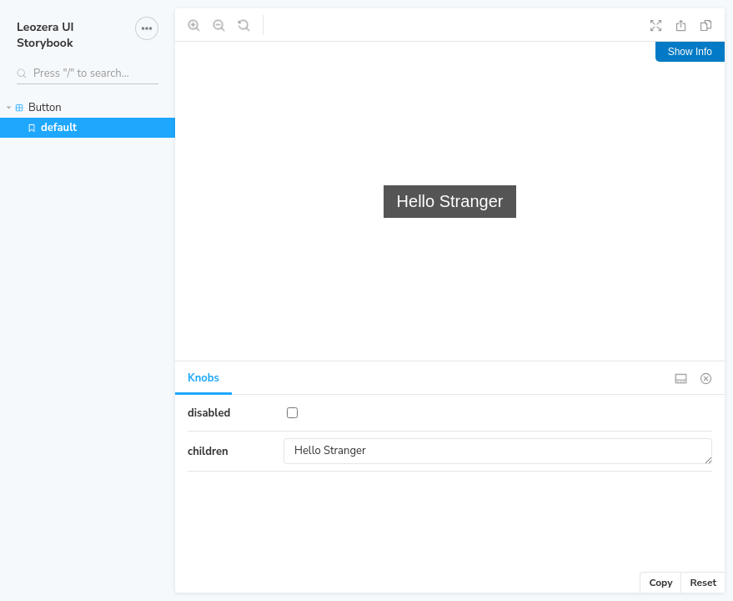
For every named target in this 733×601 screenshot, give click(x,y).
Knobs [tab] (203, 378)
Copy (660, 582)
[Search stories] (87, 73)
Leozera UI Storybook (45, 35)
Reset (703, 582)
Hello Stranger (498, 451)
